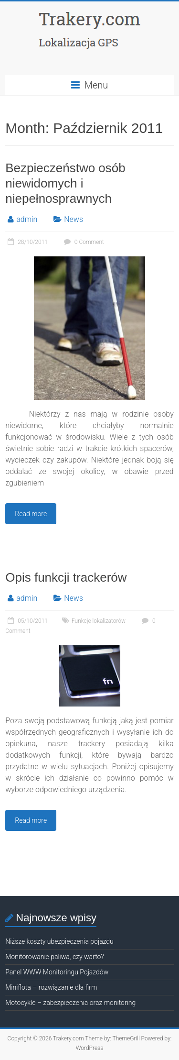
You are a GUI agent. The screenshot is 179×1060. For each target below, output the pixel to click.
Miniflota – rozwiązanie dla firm (51, 987)
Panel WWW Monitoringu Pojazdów (56, 972)
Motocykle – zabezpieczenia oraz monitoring (70, 1002)
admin (26, 219)
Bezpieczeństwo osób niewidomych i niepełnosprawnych (65, 183)
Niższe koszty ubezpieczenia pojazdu (59, 941)
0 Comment (83, 242)
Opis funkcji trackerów (65, 577)
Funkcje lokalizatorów (99, 621)
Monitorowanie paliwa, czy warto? (54, 957)
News (73, 219)
